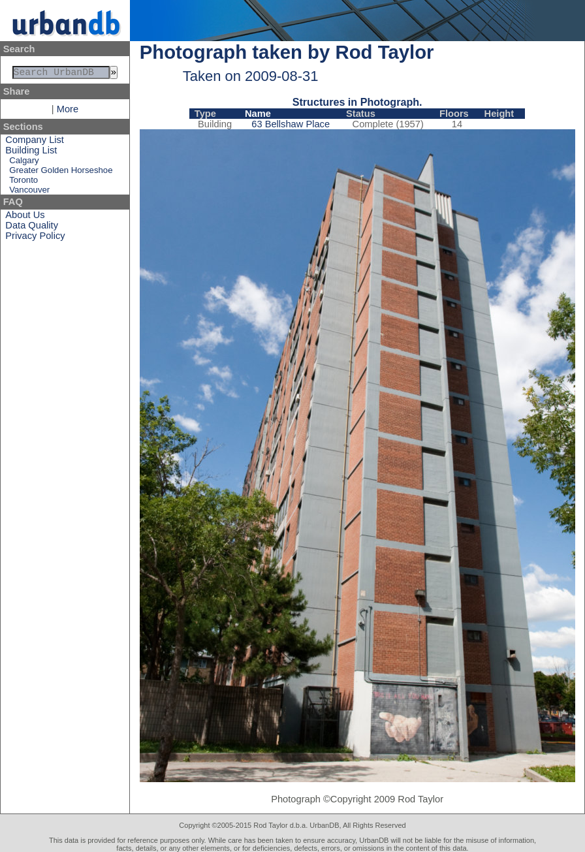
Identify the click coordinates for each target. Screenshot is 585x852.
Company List (34, 142)
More (67, 111)
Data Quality (31, 228)
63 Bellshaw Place (290, 124)
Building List (31, 153)
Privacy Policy (35, 238)
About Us (24, 217)
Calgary (24, 163)
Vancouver (29, 192)
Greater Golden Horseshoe (60, 173)
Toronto (23, 182)
